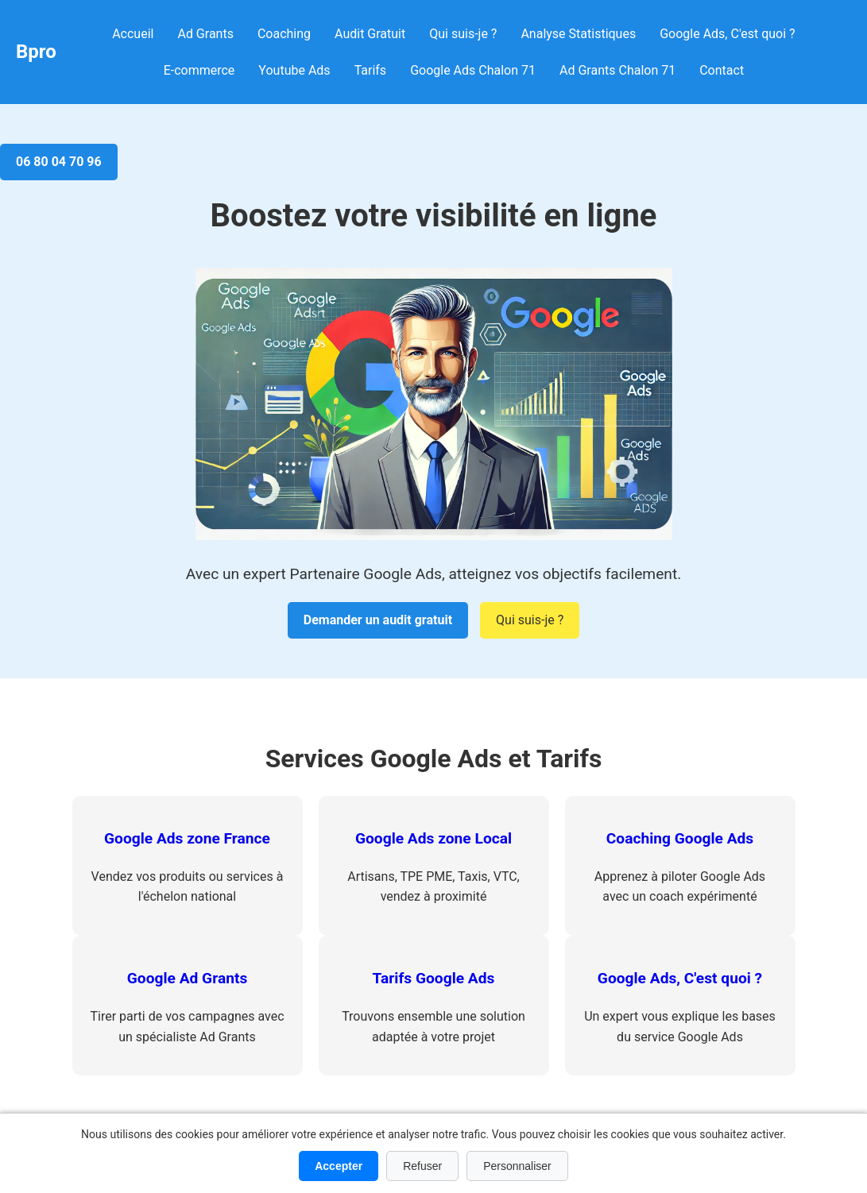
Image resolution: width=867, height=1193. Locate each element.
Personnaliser (517, 1166)
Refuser (422, 1166)
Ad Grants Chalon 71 (617, 70)
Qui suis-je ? (463, 33)
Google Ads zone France (187, 838)
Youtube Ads (294, 70)
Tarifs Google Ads (434, 978)
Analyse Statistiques (578, 33)
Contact (721, 70)
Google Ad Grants (187, 978)
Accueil (132, 33)
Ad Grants (205, 33)
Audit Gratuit (370, 33)
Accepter (338, 1166)
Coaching (284, 33)
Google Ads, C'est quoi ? (727, 33)
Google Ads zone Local (433, 838)
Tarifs (370, 70)
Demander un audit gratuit (378, 619)
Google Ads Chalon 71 (473, 70)
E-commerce (199, 70)
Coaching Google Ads (679, 838)
